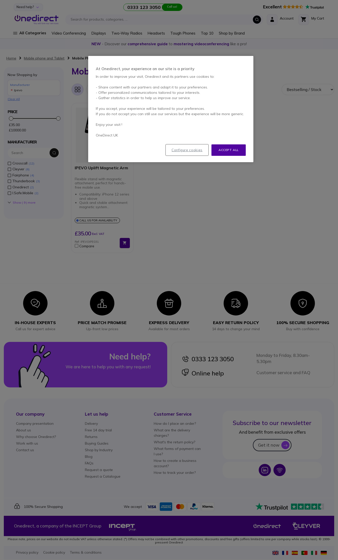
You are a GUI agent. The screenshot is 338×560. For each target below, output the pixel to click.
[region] (170, 109)
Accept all (229, 150)
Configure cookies (187, 150)
